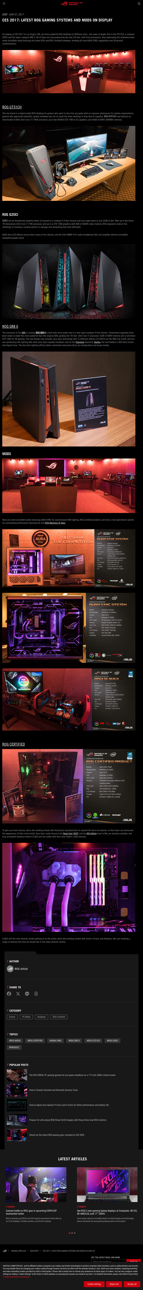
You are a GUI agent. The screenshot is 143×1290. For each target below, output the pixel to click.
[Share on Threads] (36, 993)
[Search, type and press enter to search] (139, 3)
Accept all (132, 1284)
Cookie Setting (94, 1284)
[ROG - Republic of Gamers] (71, 3)
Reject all (114, 1284)
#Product (14, 1047)
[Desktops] (34, 1251)
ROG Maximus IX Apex (55, 523)
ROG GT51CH (12, 107)
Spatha (97, 342)
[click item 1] (72, 1233)
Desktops (41, 1017)
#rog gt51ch (93, 1040)
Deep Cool (67, 833)
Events (12, 1017)
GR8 (23, 332)
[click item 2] (75, 1233)
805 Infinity (92, 833)
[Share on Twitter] (18, 993)
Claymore (80, 342)
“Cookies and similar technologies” (16, 1277)
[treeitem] (36, 1196)
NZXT (75, 833)
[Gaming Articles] (18, 1251)
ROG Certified (13, 744)
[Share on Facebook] (9, 993)
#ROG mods (14, 1040)
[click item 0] (70, 1233)
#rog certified (35, 1040)
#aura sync (55, 1040)
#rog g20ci (112, 1040)
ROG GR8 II (10, 326)
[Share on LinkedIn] (27, 993)
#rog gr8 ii (74, 1040)
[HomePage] (4, 1251)
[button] (4, 3)
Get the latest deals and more (105, 1257)
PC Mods (26, 1017)
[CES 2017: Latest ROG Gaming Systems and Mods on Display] (69, 1251)
